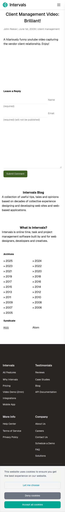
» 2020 (37, 271)
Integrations (9, 398)
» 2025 (8, 261)
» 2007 (7, 307)
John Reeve (10, 29)
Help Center (9, 423)
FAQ (37, 449)
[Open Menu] (58, 4)
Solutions (40, 455)
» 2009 (8, 302)
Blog (37, 385)
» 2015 (7, 287)
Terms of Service (12, 430)
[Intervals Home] (14, 5)
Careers (39, 430)
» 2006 (37, 307)
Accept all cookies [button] (32, 504)
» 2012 (37, 292)
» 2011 (7, 297)
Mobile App (9, 404)
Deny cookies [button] (32, 495)
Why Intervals (10, 379)
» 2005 (8, 313)
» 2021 (7, 271)
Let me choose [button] (31, 485)
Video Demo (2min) (13, 392)
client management (49, 29)
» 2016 (37, 282)
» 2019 (7, 276)
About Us (40, 423)
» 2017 (7, 282)
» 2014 (37, 287)
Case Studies (42, 379)
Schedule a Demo (45, 443)
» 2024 (37, 261)
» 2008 (37, 302)
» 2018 (37, 276)
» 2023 (7, 266)
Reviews (40, 372)
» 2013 (7, 292)
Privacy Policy (10, 437)
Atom (36, 327)
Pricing (6, 385)
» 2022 (37, 266)
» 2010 (37, 297)
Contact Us (41, 437)
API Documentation (46, 392)
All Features (9, 372)
